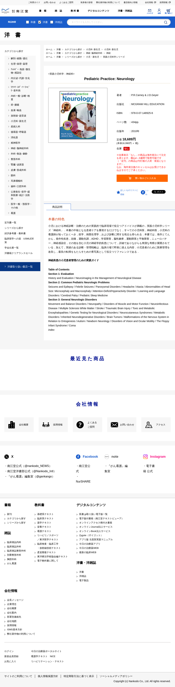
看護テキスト (44, 531)
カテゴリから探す (16, 518)
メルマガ (150, 13)
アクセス (160, 424)
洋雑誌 (58, 22)
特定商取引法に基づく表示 (79, 676)
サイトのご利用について (18, 676)
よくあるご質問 (66, 2)
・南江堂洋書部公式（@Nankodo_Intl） (30, 471)
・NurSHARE (83, 479)
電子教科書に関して (47, 560)
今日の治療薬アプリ (89, 543)
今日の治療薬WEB (89, 548)
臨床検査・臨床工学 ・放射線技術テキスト (49, 545)
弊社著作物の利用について (108, 2)
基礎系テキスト (45, 514)
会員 (159, 13)
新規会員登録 (11, 656)
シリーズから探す (16, 522)
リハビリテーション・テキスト (47, 661)
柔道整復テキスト (46, 552)
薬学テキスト (44, 522)
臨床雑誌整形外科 (16, 550)
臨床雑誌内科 (14, 542)
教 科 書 (75, 10)
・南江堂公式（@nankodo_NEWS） (28, 465)
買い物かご (168, 13)
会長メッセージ (15, 600)
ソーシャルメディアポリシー (116, 676)
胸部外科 (11, 559)
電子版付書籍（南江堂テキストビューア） (101, 518)
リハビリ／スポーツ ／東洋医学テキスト (47, 537)
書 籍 (42, 10)
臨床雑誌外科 (14, 546)
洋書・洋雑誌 (125, 10)
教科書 (39, 505)
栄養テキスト (44, 526)
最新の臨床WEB (87, 552)
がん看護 (11, 563)
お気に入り (10, 661)
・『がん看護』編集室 (116, 468)
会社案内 (11, 612)
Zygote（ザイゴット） (91, 535)
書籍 (7, 505)
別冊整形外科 (14, 555)
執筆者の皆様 (87, 2)
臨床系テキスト (45, 518)
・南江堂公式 (83, 468)
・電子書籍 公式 (149, 468)
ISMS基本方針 (14, 629)
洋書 (45, 22)
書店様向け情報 (131, 2)
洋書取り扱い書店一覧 (20, 266)
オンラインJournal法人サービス (96, 526)
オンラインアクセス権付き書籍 (95, 522)
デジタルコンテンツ (98, 10)
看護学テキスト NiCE (43, 656)
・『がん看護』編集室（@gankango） (29, 476)
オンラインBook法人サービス (94, 531)
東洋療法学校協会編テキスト (52, 556)
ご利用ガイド (34, 2)
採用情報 (164, 2)
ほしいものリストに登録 (129, 192)
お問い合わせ (50, 2)
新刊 (9, 514)
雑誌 (7, 533)
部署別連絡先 (14, 616)
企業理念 (11, 604)
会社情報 (149, 2)
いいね (147, 192)
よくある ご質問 (92, 424)
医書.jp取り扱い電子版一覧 (93, 514)
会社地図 (11, 621)
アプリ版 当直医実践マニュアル (96, 539)
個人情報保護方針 (48, 676)
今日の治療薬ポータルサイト (46, 651)
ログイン (9, 651)
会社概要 (23, 424)
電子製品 (84, 580)
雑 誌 (58, 10)
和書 (33, 22)
